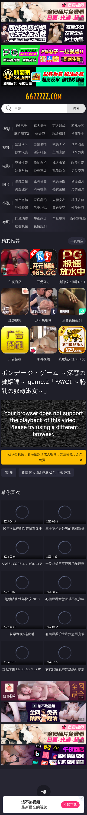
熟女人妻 (21, 152)
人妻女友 (58, 199)
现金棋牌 (58, 133)
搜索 (76, 108)
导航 (6, 221)
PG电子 (21, 125)
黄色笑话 (58, 207)
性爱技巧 (77, 207)
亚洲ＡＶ (21, 144)
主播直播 (58, 152)
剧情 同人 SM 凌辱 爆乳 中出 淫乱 (46, 472)
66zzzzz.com (43, 96)
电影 (6, 166)
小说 (6, 203)
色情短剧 (40, 226)
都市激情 (21, 199)
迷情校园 (21, 207)
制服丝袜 (21, 170)
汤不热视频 (78, 218)
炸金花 (40, 133)
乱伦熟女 (58, 170)
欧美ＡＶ (58, 144)
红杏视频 (21, 226)
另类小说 (40, 207)
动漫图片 (77, 181)
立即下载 (70, 804)
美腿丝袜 (21, 189)
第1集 (9, 472)
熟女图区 (58, 189)
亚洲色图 (40, 181)
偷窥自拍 (21, 181)
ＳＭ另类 (77, 152)
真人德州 (40, 125)
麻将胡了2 (21, 133)
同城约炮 (21, 218)
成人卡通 (58, 162)
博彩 (6, 128)
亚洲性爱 (21, 162)
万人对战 (58, 125)
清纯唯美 (40, 189)
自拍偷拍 (40, 144)
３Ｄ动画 (77, 144)
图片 (6, 184)
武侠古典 (77, 199)
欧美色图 (58, 181)
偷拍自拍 (40, 162)
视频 (6, 147)
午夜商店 (40, 218)
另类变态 (77, 170)
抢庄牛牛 (77, 133)
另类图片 (77, 189)
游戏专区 (77, 125)
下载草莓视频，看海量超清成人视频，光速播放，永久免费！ (44, 457)
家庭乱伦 (40, 199)
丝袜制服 (40, 152)
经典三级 (40, 170)
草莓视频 (58, 218)
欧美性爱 (77, 162)
